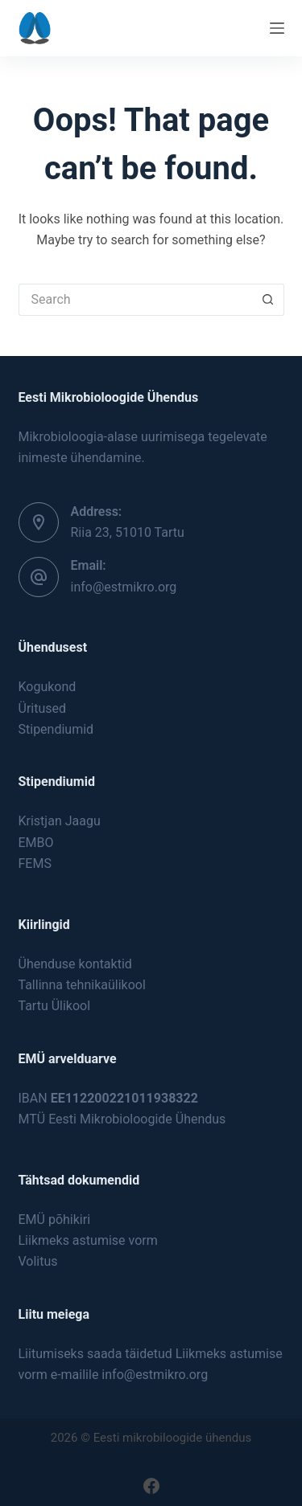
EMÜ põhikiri (55, 1219)
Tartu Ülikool (55, 1005)
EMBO (36, 842)
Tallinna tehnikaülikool (82, 984)
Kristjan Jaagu (60, 821)
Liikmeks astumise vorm (88, 1240)
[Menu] (277, 28)
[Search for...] (135, 300)
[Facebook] (151, 1486)
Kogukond (48, 686)
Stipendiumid (56, 729)
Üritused (43, 708)
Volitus (38, 1261)
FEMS (35, 863)
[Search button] (268, 300)
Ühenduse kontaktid (75, 964)
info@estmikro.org (124, 587)
